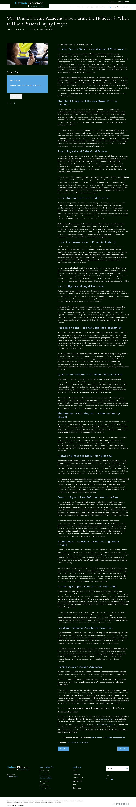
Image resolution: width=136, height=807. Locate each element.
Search (109, 769)
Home (75, 770)
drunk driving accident (105, 724)
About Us (76, 774)
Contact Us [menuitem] (125, 7)
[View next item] (14, 103)
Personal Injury (72, 742)
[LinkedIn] (112, 779)
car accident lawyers (105, 719)
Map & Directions (46, 776)
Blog (74, 784)
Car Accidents (84, 742)
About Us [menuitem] (80, 7)
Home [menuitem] (72, 7)
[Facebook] (107, 779)
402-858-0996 (123, 2)
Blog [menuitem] (109, 7)
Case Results (77, 781)
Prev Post (63, 749)
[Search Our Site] (127, 768)
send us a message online (115, 737)
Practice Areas (78, 777)
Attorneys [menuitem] (89, 7)
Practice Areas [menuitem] (100, 7)
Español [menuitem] (116, 7)
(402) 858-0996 (96, 737)
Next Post (123, 749)
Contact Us (77, 788)
